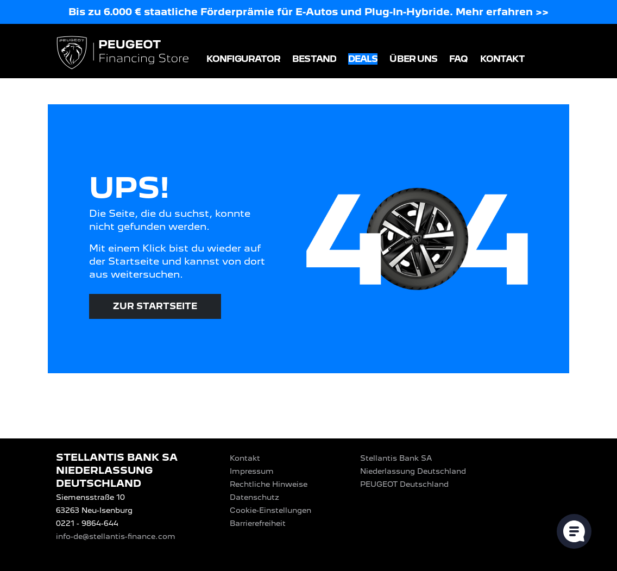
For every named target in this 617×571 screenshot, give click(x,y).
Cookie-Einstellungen (270, 510)
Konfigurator (243, 59)
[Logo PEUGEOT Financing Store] (124, 53)
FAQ (458, 59)
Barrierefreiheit (258, 523)
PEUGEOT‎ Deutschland (404, 484)
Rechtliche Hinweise (268, 484)
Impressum (252, 471)
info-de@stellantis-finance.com (115, 536)
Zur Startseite (155, 306)
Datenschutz (254, 497)
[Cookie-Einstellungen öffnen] (574, 531)
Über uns (413, 59)
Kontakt (502, 59)
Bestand (314, 59)
